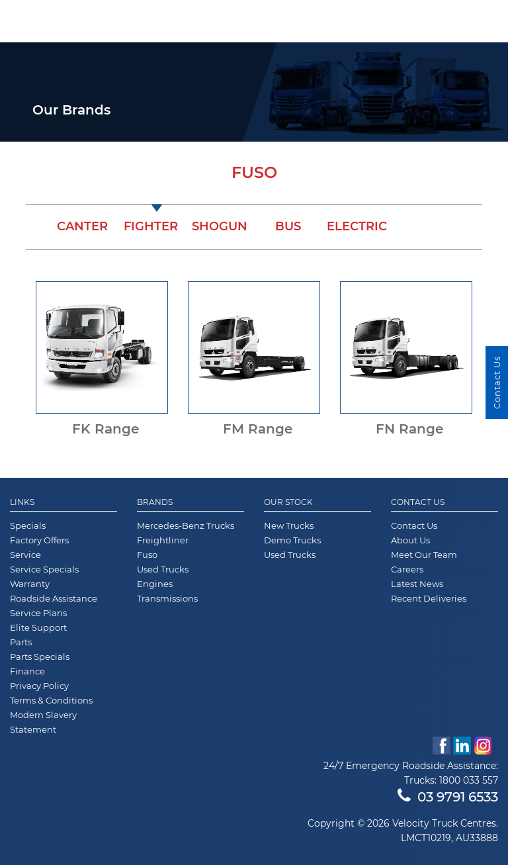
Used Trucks (163, 569)
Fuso (147, 554)
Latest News (417, 583)
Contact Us (417, 502)
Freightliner (163, 540)
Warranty (30, 583)
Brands (155, 502)
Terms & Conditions (51, 700)
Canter (82, 226)
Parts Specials (39, 656)
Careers (407, 569)
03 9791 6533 (448, 797)
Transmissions (167, 598)
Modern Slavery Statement (43, 722)
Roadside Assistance (53, 598)
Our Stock (288, 502)
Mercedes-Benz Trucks (185, 525)
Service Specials (44, 569)
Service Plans (38, 613)
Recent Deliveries (428, 598)
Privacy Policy (39, 685)
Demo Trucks (292, 540)
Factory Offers (39, 540)
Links (22, 502)
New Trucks (289, 525)
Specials (28, 525)
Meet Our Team (424, 554)
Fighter (151, 226)
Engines (155, 583)
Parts (21, 642)
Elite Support (38, 627)
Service (25, 554)
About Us (410, 540)
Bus (288, 226)
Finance (27, 671)
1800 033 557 (468, 780)
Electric (357, 226)
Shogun (219, 226)
